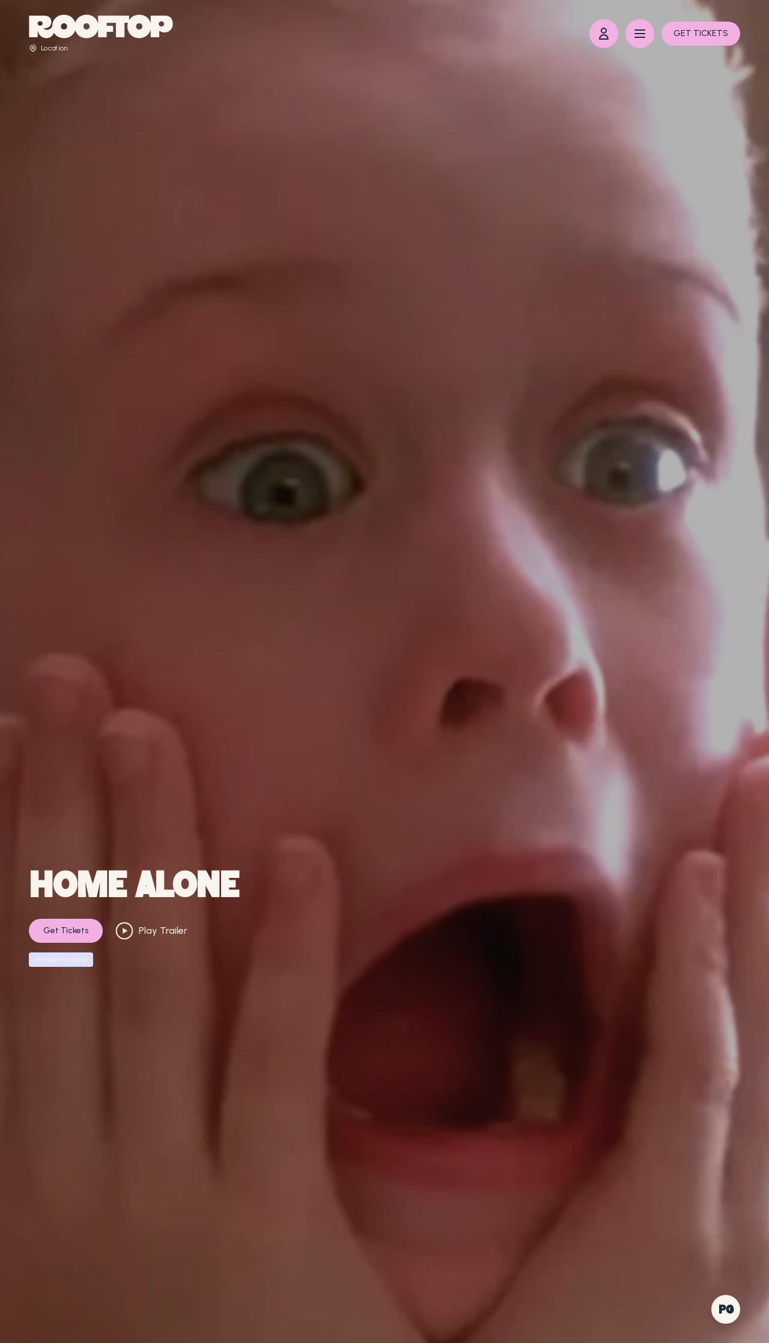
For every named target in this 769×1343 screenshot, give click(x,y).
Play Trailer (151, 930)
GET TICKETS (700, 33)
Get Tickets (65, 930)
